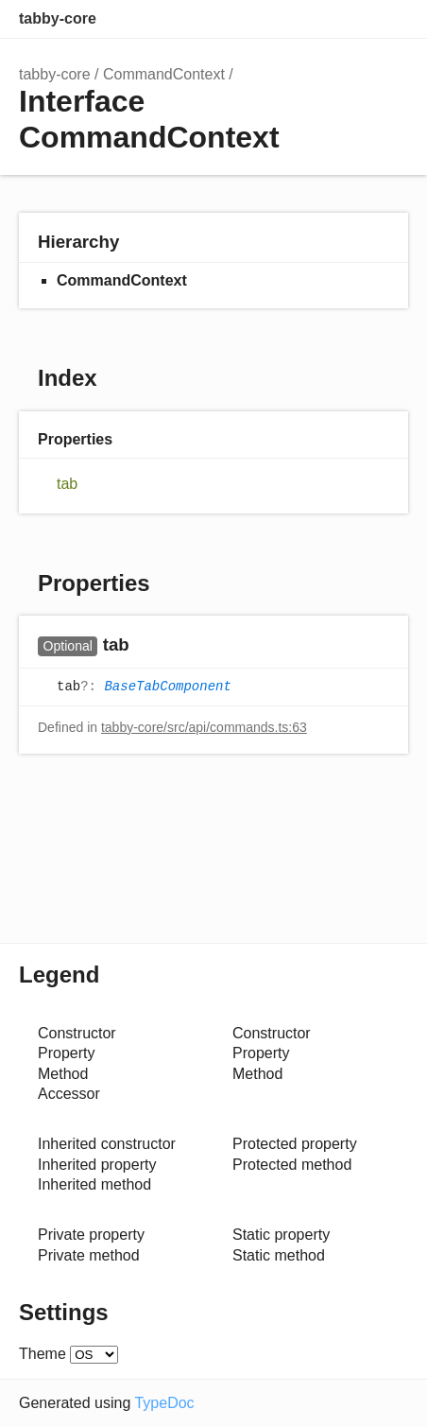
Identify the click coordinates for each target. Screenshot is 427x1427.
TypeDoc (164, 1403)
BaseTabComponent (167, 686)
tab (67, 484)
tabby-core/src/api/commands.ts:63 (204, 727)
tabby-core (57, 18)
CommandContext (164, 74)
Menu (389, 19)
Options (351, 19)
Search (314, 19)
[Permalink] (148, 646)
